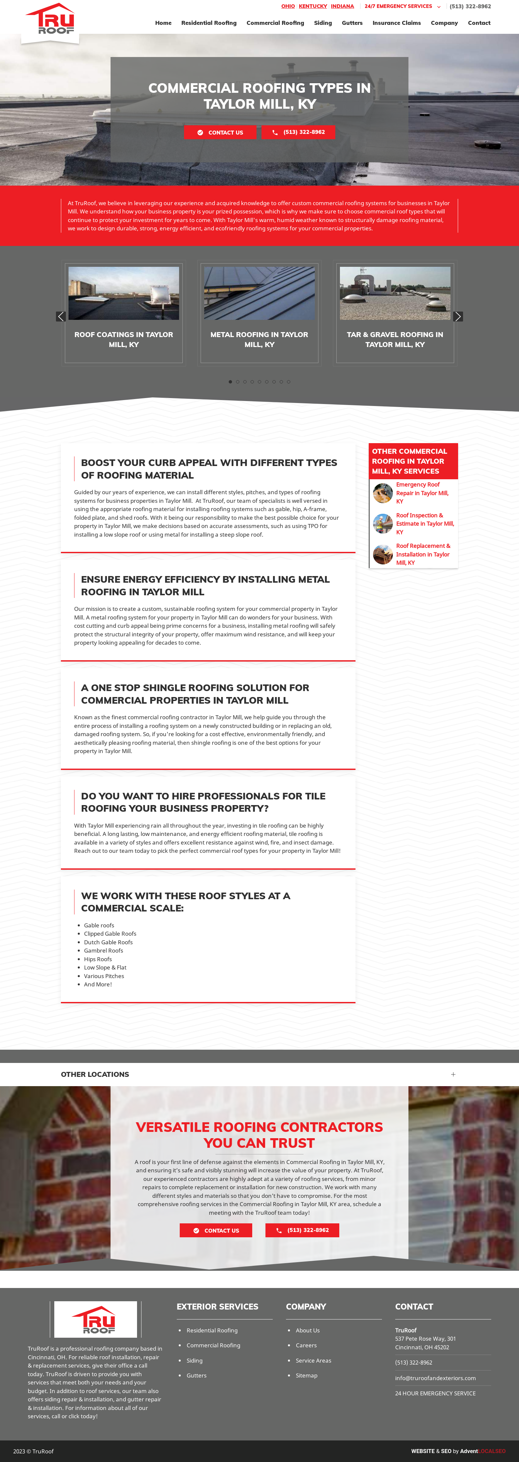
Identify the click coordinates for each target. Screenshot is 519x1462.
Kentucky (313, 6)
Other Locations (95, 1074)
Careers (306, 1345)
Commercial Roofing (275, 22)
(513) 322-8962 (470, 6)
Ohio (288, 6)
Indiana (342, 6)
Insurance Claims (397, 22)
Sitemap (306, 1375)
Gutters (352, 22)
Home (163, 22)
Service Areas (313, 1360)
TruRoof (405, 1330)
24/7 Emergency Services (403, 6)
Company (444, 22)
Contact (479, 22)
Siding (323, 22)
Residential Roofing (209, 22)
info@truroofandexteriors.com (435, 1378)
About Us (308, 1330)
